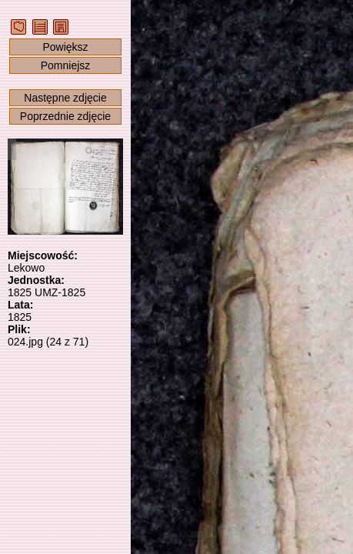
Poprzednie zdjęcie (65, 116)
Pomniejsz (66, 65)
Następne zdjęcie (65, 98)
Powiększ (65, 47)
